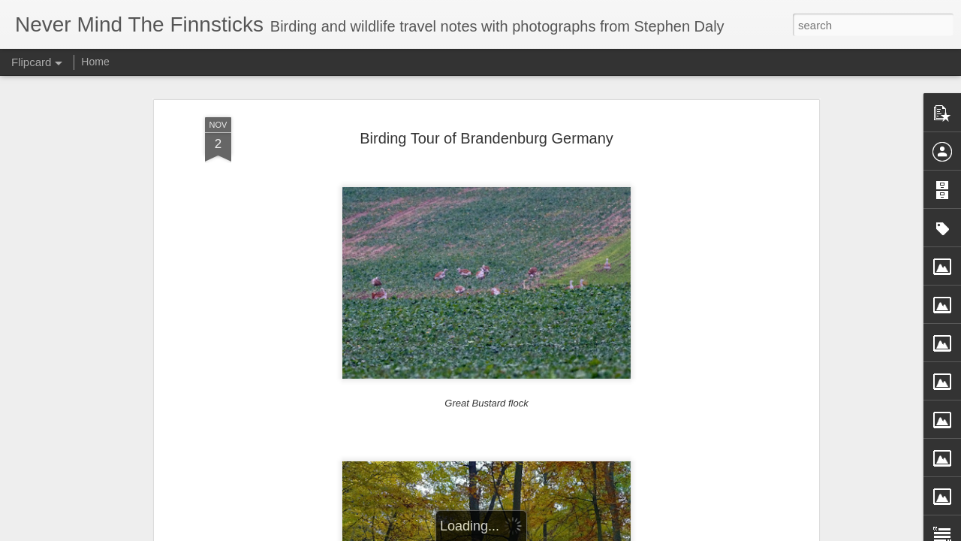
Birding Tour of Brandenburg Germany (486, 138)
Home (95, 62)
